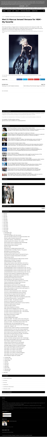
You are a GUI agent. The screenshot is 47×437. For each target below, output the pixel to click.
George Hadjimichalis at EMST (11, 317)
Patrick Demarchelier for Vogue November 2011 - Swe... (17, 330)
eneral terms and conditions (9, 120)
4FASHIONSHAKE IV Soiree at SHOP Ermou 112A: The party (17, 269)
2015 (4, 225)
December (7, 232)
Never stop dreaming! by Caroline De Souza (14, 347)
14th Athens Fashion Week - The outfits (13, 336)
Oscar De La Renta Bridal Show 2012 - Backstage (15, 291)
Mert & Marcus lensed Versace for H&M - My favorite (16, 333)
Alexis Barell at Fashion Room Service (13, 277)
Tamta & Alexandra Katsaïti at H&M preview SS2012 (16, 258)
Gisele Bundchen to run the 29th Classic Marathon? (16, 329)
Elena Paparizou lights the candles (12, 355)
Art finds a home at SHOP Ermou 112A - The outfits (16, 310)
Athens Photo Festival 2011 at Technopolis (14, 342)
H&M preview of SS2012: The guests (12, 260)
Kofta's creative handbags (13, 153)
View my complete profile (7, 427)
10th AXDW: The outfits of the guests (13, 349)
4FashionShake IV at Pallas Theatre (12, 261)
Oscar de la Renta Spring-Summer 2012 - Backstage (16, 324)
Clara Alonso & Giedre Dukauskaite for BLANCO (15, 255)
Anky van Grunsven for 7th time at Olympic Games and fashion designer (23, 168)
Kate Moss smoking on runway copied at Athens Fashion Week (21, 128)
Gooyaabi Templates (28, 435)
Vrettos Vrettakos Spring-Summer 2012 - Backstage (16, 338)
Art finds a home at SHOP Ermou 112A (13, 313)
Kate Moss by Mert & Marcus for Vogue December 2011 (17, 236)
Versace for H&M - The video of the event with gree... (16, 319)
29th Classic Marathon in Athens (11, 307)
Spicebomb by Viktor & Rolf (10, 289)
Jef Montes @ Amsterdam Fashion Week (16, 143)
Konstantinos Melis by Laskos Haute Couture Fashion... (17, 302)
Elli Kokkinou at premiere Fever (11, 251)
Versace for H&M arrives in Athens (12, 304)
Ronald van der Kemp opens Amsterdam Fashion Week (19, 158)
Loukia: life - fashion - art (10, 326)
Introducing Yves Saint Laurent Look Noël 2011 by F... (16, 254)
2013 (4, 228)
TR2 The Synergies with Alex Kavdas (12, 235)
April (5, 366)
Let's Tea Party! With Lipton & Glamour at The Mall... (16, 280)
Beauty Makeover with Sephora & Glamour (14, 279)
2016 (4, 224)
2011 (4, 231)
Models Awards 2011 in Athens (11, 245)
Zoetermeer (18, 13)
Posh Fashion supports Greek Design (13, 341)
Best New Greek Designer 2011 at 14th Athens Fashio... (17, 339)
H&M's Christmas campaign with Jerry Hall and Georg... (17, 320)
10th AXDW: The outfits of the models (13, 351)
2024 (4, 216)
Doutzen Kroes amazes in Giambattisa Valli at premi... (16, 273)
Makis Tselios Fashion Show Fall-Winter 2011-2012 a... (16, 263)
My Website (4, 401)
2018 (4, 221)
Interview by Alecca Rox (7, 432)
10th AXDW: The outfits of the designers (13, 348)
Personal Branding (25, 10)
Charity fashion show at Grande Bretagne (14, 344)
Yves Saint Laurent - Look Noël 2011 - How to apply (16, 239)
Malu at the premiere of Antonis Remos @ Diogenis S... (17, 288)
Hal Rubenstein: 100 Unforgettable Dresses (14, 323)
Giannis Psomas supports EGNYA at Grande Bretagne (16, 327)
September (7, 359)
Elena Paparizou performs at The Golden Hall (14, 285)
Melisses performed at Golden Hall (12, 283)
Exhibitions (35, 10)
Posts (4, 414)
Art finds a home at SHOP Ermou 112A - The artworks (16, 311)
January (6, 370)
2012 (4, 229)
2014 (4, 227)
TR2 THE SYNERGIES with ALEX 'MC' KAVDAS (14, 295)
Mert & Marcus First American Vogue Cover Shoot (15, 332)
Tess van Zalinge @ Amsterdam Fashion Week (17, 163)
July (5, 362)
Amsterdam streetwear (8, 386)
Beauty (17, 10)
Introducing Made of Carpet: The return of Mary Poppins (20, 173)
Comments (6, 416)
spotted (5, 382)
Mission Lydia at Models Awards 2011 (12, 238)
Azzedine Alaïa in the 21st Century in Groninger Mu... (16, 264)
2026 (4, 213)
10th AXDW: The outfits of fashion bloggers (14, 352)
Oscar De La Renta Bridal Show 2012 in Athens (15, 292)
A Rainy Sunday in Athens (10, 305)
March (6, 367)
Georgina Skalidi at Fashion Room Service (14, 276)
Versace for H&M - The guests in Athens (13, 300)
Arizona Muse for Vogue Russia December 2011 (15, 294)
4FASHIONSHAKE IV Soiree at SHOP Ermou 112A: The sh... (17, 272)
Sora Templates (9, 435)
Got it (27, 6)
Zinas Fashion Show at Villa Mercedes (13, 244)
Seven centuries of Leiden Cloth (14, 138)
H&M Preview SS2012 (9, 257)
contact (37, 117)
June (5, 363)
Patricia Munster (13, 421)
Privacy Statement (6, 394)
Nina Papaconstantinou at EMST (11, 314)
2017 (4, 222)
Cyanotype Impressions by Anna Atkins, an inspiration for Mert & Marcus (23, 148)
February (6, 369)
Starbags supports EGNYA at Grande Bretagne (15, 345)
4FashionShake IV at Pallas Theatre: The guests (15, 250)
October (6, 357)
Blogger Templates (15, 435)
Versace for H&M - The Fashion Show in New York (15, 322)
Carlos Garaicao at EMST (10, 316)
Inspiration (6, 13)
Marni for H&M (7, 247)
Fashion (9, 10)
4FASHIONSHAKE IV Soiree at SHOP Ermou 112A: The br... (17, 270)
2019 (4, 219)
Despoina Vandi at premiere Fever (12, 253)
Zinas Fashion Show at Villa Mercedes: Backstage (15, 242)
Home (4, 10)
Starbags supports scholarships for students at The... (16, 275)
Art (13, 10)
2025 (4, 215)
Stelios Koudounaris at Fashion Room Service (14, 282)
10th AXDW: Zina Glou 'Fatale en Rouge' (13, 354)
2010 (4, 372)
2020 (4, 218)
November (6, 234)
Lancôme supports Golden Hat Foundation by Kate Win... (17, 297)
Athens (12, 13)
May (5, 365)
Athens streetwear (7, 378)
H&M (3, 32)
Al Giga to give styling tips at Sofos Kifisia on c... (15, 266)
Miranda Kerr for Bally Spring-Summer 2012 (14, 248)
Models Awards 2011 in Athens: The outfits (14, 241)
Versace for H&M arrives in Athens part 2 (13, 301)
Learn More (21, 6)
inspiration (5, 384)
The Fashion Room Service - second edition (14, 298)
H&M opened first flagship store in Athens (14, 308)
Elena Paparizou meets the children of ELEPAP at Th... (16, 286)
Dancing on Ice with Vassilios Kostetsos (13, 335)
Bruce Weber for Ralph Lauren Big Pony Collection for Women (21, 133)
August (6, 360)
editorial (5, 380)
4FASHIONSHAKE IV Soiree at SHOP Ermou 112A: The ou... (17, 267)
